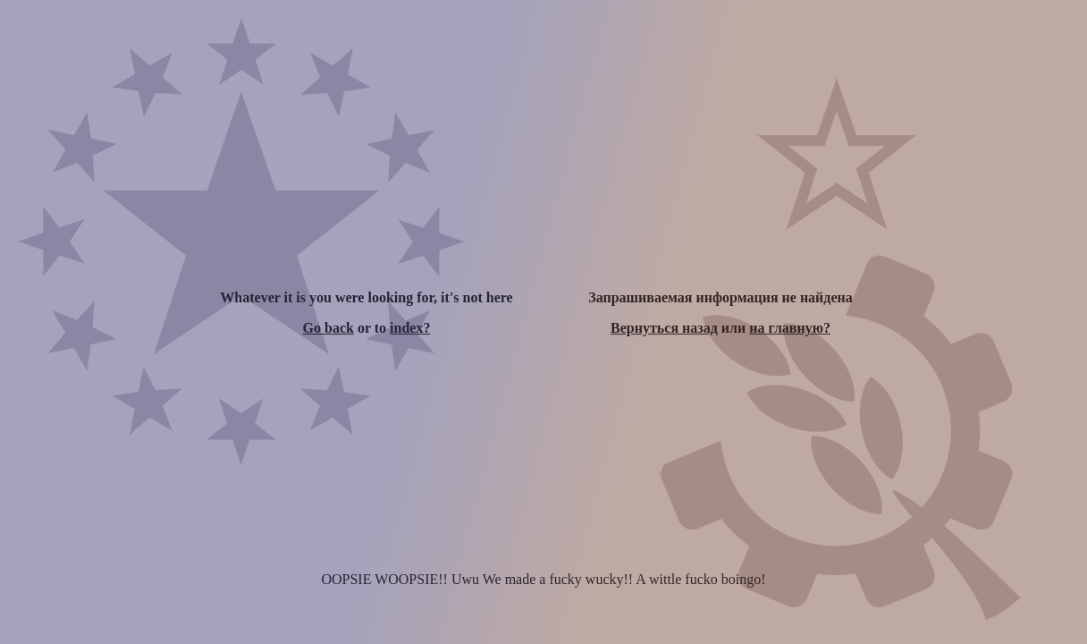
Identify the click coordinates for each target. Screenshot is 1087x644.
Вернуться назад (664, 327)
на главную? (789, 327)
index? (410, 327)
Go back (328, 327)
